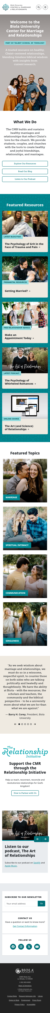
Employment (25, 1000)
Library (40, 996)
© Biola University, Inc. (25, 989)
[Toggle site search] (38, 7)
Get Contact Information (25, 926)
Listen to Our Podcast (25, 179)
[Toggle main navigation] (45, 7)
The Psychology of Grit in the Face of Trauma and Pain (24, 245)
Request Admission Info (27, 996)
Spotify (36, 862)
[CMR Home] (16, 7)
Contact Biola (12, 996)
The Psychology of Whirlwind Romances (19, 382)
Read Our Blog (25, 171)
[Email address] (21, 903)
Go (41, 903)
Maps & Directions (25, 986)
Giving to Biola (14, 1000)
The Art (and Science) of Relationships (19, 427)
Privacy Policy (20, 1004)
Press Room (36, 1000)
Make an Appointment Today (18, 336)
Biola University (25, 970)
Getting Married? (16, 291)
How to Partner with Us (25, 793)
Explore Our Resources (25, 163)
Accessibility (31, 1004)
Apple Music (11, 865)
